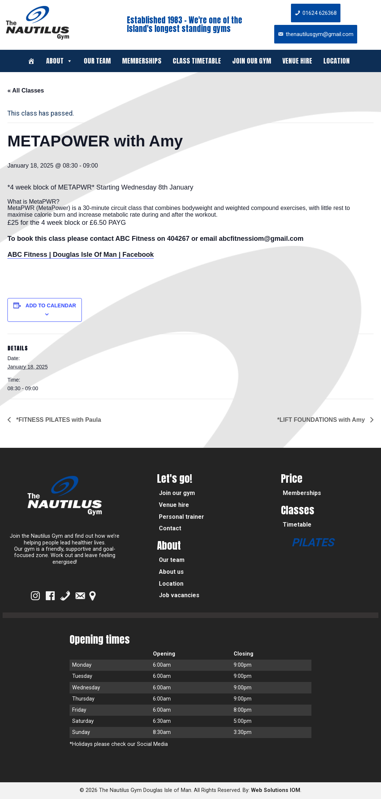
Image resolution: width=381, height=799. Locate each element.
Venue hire (297, 61)
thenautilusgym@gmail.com (319, 34)
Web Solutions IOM (275, 790)
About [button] (59, 61)
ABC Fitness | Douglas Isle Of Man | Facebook (80, 254)
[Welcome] (31, 61)
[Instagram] (35, 595)
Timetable (297, 524)
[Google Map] (92, 595)
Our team (97, 61)
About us (171, 571)
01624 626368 (319, 13)
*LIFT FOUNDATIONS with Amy (321, 420)
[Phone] (65, 595)
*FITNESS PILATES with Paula (58, 420)
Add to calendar (51, 305)
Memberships (141, 61)
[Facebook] (50, 595)
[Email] (80, 595)
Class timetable (197, 61)
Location (336, 61)
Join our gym (251, 61)
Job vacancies (179, 595)
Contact (170, 528)
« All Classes (25, 90)
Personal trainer (181, 516)
